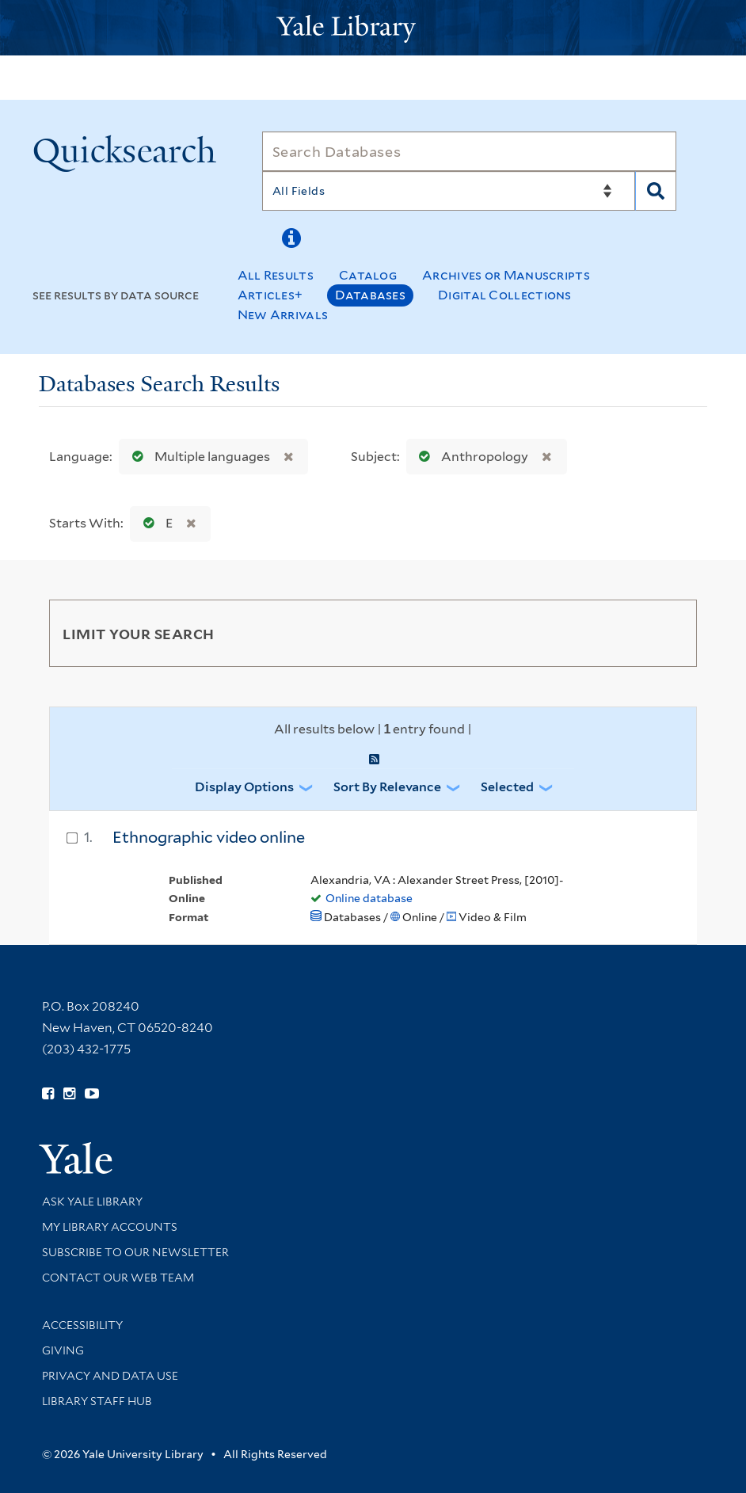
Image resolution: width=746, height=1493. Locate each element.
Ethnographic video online (208, 837)
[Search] (469, 151)
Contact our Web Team (118, 1277)
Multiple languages (197, 456)
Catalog (368, 275)
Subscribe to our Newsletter (135, 1252)
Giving (63, 1350)
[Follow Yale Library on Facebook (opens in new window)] (48, 1094)
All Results (276, 275)
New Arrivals (283, 314)
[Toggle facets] (666, 632)
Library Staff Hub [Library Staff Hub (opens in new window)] (97, 1401)
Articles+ (270, 295)
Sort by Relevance (387, 786)
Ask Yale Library (92, 1201)
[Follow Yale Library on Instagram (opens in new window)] (69, 1094)
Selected (507, 786)
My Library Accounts (109, 1227)
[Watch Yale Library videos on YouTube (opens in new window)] (92, 1094)
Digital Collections (505, 295)
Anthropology (470, 456)
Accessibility (82, 1325)
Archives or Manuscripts (506, 275)
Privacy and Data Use (110, 1375)
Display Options (244, 786)
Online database (369, 898)
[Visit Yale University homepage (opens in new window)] (75, 1153)
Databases (370, 295)
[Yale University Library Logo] (373, 27)
